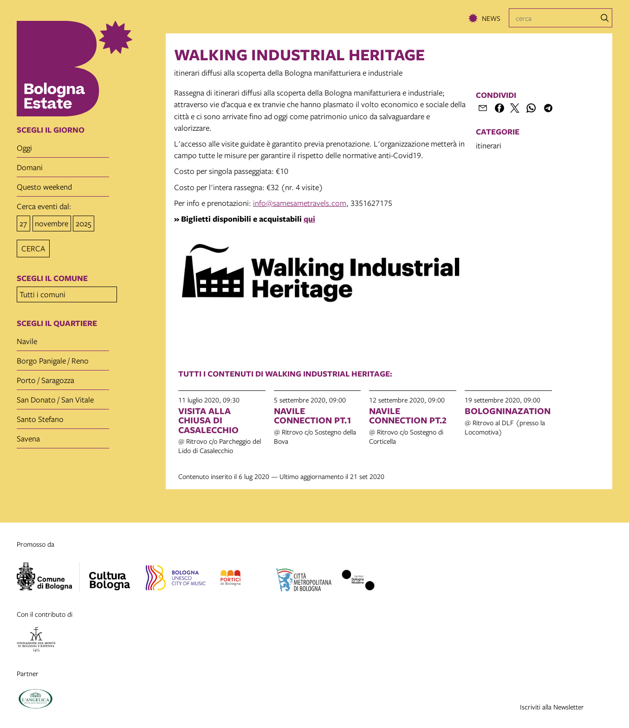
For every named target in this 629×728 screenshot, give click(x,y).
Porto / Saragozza (45, 377)
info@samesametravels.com (299, 203)
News (491, 18)
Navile (27, 338)
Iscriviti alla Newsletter (552, 706)
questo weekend (44, 186)
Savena (28, 435)
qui (309, 218)
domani (30, 167)
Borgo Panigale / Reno (53, 357)
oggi (24, 147)
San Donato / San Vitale (55, 396)
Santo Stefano (40, 416)
